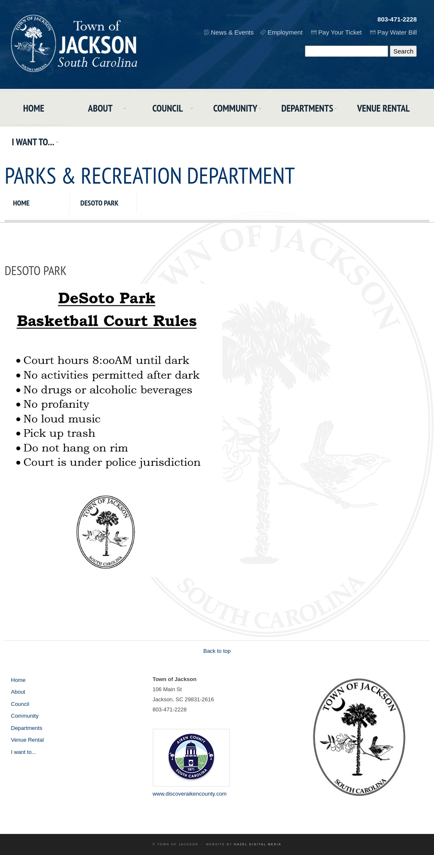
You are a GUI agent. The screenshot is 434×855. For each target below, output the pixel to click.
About (100, 108)
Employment (284, 32)
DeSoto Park (99, 203)
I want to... (33, 142)
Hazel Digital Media (257, 844)
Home (33, 108)
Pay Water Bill (397, 32)
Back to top (216, 651)
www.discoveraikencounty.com (190, 794)
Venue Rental (383, 108)
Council (167, 108)
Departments (307, 108)
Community (235, 108)
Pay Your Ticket (340, 32)
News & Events (232, 32)
